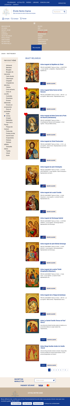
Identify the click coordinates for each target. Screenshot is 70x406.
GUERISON (4, 34)
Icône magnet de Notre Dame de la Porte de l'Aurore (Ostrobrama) (53, 116)
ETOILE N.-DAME (42, 30)
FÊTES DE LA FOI (42, 32)
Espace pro (62, 3)
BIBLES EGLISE (5, 26)
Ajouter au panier (51, 83)
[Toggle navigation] (35, 23)
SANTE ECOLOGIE (43, 39)
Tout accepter (16, 403)
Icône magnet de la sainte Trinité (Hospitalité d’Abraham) (50, 270)
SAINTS (40, 38)
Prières (28, 2)
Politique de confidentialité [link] (51, 403)
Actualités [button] (21, 2)
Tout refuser (27, 403)
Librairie (36, 2)
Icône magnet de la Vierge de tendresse (52, 295)
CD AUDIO (4, 28)
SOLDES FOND (5, 41)
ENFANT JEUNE (5, 30)
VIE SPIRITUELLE (6, 43)
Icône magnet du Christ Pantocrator (51, 141)
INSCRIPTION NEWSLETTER (19, 380)
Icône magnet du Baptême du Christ (51, 64)
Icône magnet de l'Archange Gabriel (51, 218)
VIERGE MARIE (42, 43)
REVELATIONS (5, 38)
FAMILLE (4, 32)
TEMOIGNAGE (42, 41)
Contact (16, 4)
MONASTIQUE (42, 34)
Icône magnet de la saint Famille (50, 192)
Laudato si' (7, 4)
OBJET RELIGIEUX (6, 36)
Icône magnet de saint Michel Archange (53, 244)
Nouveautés (36, 47)
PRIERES (40, 36)
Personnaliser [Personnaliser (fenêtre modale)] (38, 403)
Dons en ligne (44, 2)
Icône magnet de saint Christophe (51, 167)
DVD (39, 28)
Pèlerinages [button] (11, 2)
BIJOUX (40, 26)
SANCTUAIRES (5, 39)
